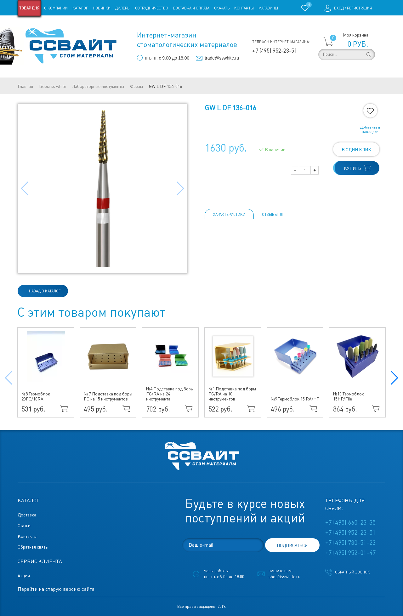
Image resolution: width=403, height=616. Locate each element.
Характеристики (229, 214)
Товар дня (29, 8)
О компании (56, 8)
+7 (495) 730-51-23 (350, 542)
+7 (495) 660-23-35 (350, 522)
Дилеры (122, 8)
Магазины (268, 8)
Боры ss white (52, 86)
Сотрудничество (151, 8)
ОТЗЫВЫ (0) (272, 214)
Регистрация (359, 8)
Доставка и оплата (191, 8)
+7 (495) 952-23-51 (274, 50)
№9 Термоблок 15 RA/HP (295, 398)
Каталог (80, 8)
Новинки (102, 8)
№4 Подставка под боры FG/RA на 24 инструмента (170, 393)
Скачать (222, 8)
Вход (339, 8)
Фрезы (136, 86)
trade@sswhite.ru (222, 57)
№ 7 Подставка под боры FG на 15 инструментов (108, 396)
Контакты (244, 8)
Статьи (68, 24)
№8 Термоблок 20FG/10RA (35, 396)
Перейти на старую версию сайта (56, 589)
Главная (25, 86)
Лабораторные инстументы (98, 86)
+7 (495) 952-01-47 (350, 552)
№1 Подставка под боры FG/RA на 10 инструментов (232, 393)
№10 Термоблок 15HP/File (348, 396)
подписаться (292, 545)
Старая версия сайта (38, 24)
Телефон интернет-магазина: (281, 42)
